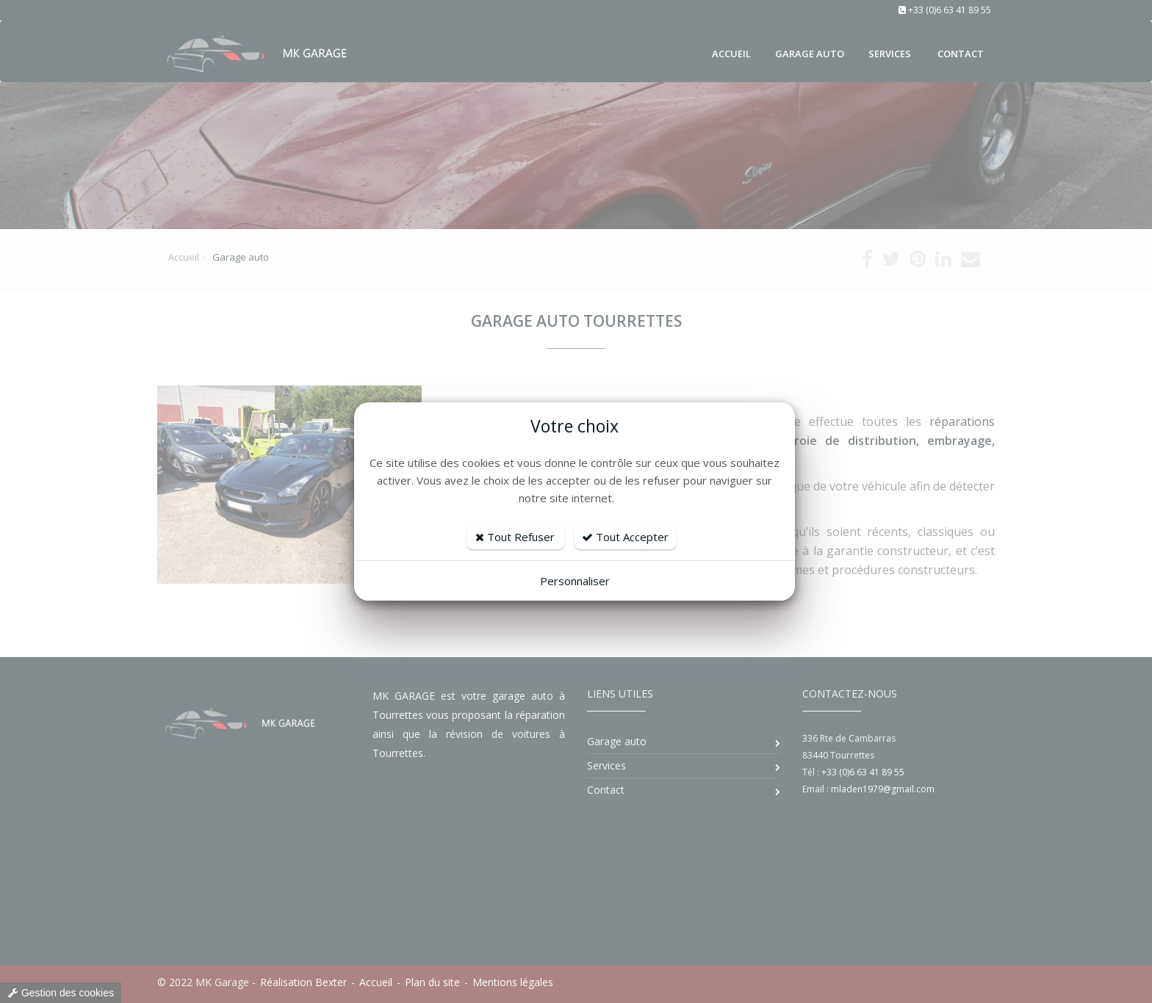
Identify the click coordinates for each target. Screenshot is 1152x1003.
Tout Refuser (515, 536)
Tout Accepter (625, 536)
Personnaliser (575, 580)
